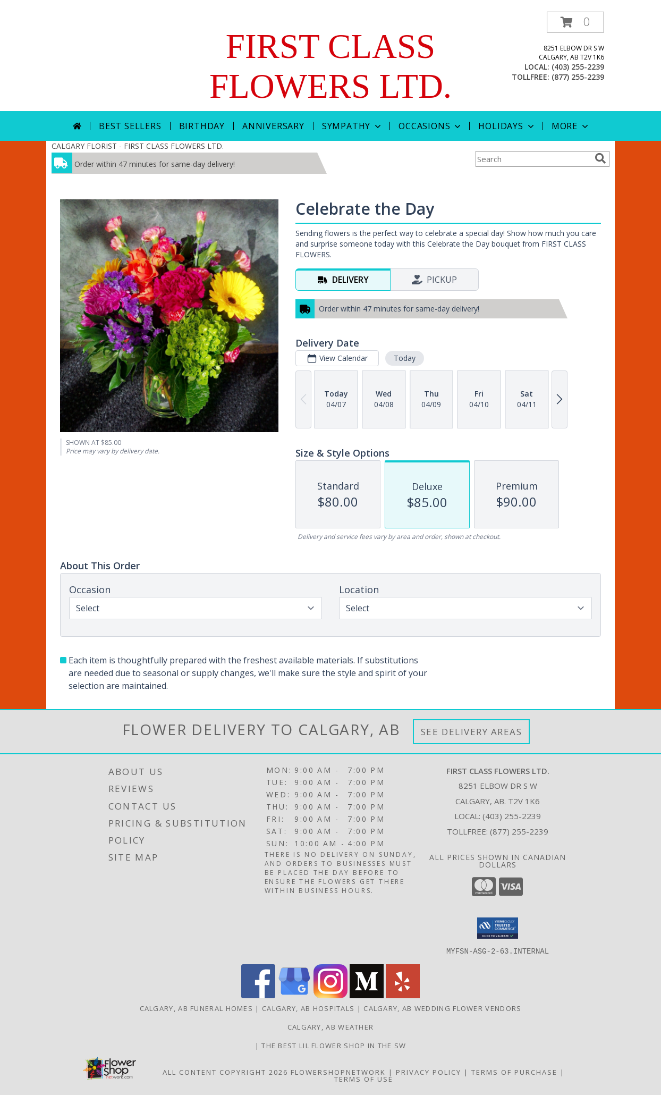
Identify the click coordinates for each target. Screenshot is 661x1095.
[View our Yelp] (403, 995)
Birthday (202, 126)
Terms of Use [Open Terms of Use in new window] (363, 1078)
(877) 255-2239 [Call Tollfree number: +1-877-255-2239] (519, 831)
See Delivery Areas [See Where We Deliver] (471, 732)
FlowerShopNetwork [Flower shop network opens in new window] (338, 1071)
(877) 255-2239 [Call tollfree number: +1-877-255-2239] (578, 77)
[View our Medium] (367, 995)
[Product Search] (533, 158)
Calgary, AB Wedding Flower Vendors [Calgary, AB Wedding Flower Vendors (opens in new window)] (442, 1008)
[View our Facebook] (258, 995)
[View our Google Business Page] (294, 995)
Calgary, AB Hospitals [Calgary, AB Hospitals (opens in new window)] (308, 1008)
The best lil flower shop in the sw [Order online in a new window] (333, 1045)
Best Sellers (130, 126)
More (571, 126)
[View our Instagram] (330, 995)
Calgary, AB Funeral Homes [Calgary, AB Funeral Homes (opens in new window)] (196, 1008)
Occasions (431, 126)
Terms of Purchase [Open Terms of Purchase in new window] (514, 1071)
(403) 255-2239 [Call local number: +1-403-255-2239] (578, 67)
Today (405, 358)
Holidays (507, 126)
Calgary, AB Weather (330, 1026)
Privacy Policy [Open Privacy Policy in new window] (428, 1071)
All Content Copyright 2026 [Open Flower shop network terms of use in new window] (225, 1071)
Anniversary (273, 126)
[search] (600, 158)
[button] (575, 22)
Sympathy (352, 126)
